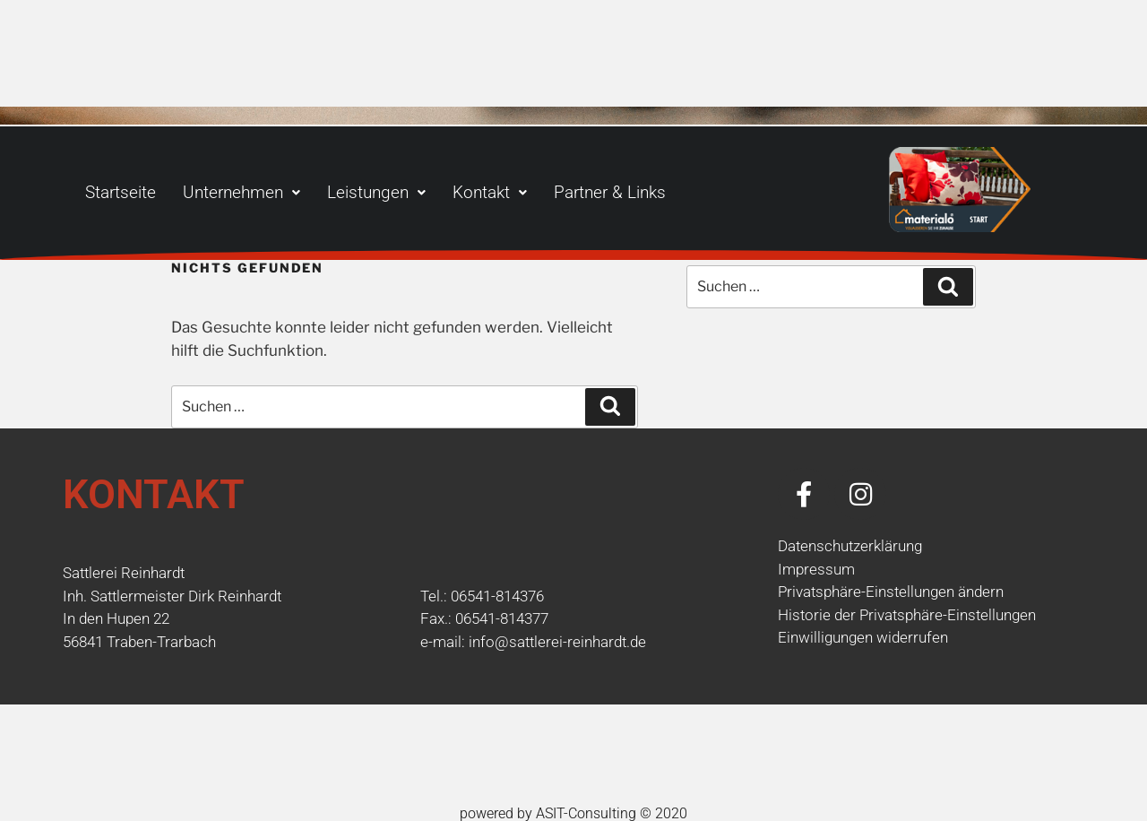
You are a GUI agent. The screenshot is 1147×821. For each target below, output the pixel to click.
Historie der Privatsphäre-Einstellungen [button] (907, 615)
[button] (241, 192)
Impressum (816, 569)
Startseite (120, 192)
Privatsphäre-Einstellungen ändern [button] (891, 592)
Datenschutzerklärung (850, 546)
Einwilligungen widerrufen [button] (863, 637)
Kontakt (490, 192)
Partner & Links (610, 192)
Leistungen (376, 192)
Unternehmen (241, 192)
